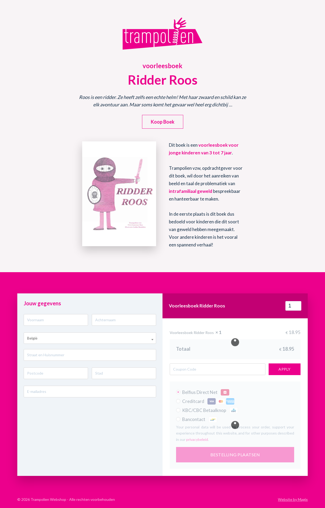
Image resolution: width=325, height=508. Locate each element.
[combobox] (90, 338)
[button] (162, 122)
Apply (284, 369)
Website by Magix (293, 499)
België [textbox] (32, 338)
